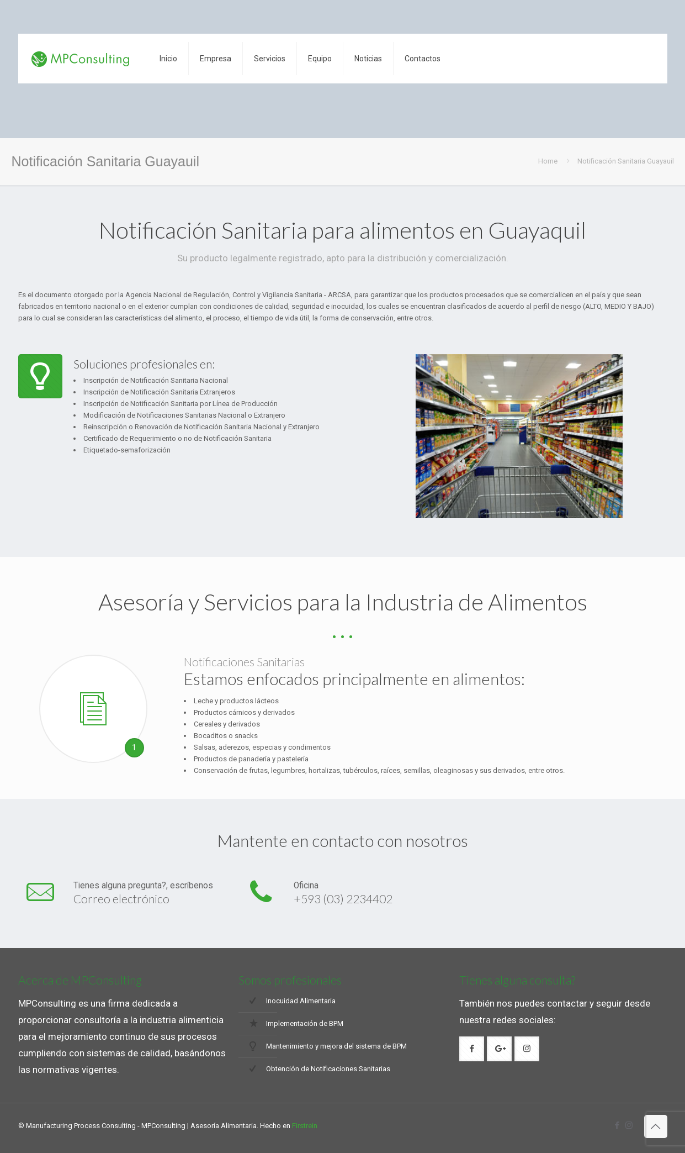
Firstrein (304, 1126)
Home (547, 161)
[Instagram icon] (629, 1125)
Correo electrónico (121, 898)
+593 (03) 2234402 (343, 898)
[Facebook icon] (617, 1125)
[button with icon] (471, 1048)
